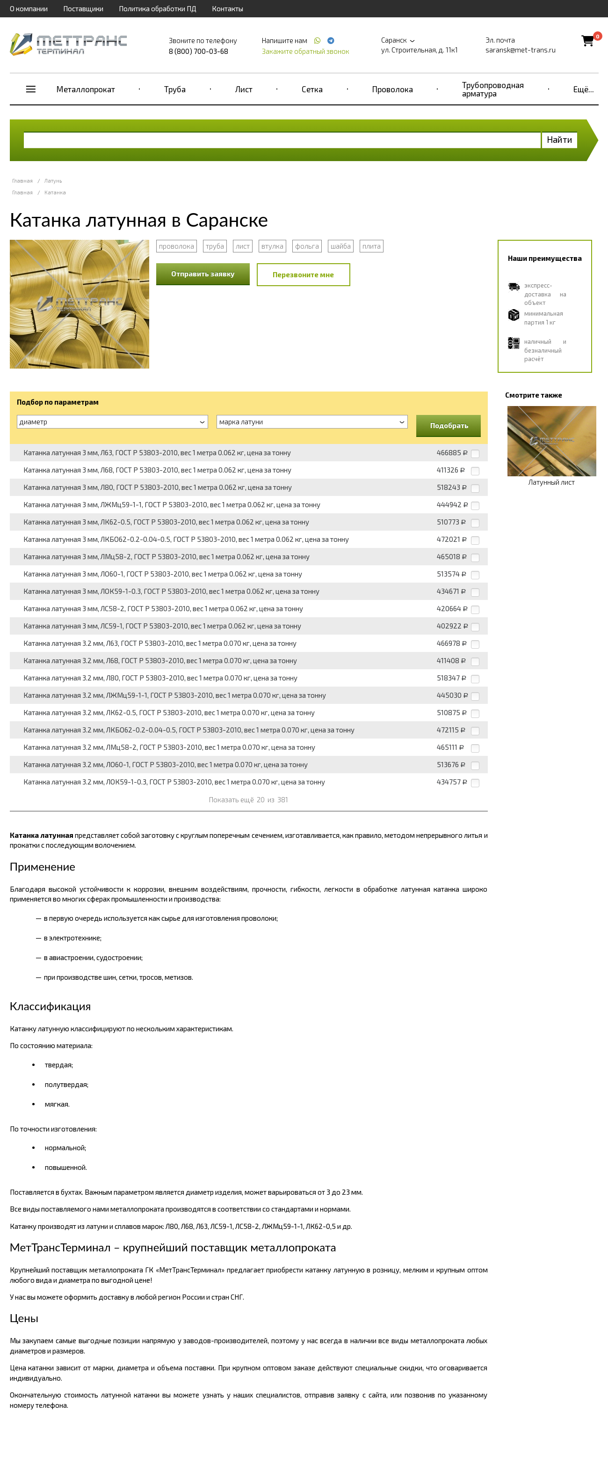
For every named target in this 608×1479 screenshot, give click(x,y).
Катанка (55, 192)
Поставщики (83, 8)
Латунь (53, 180)
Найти (559, 139)
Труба (175, 89)
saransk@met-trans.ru (520, 49)
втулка (272, 246)
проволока (176, 246)
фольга (307, 246)
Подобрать (449, 425)
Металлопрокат (86, 89)
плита (371, 246)
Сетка (312, 89)
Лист (244, 89)
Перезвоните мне (303, 274)
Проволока (392, 89)
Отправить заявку (203, 273)
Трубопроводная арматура (493, 89)
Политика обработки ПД (157, 8)
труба (215, 246)
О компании (29, 8)
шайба (341, 246)
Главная (22, 180)
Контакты (227, 8)
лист (243, 246)
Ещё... (583, 89)
